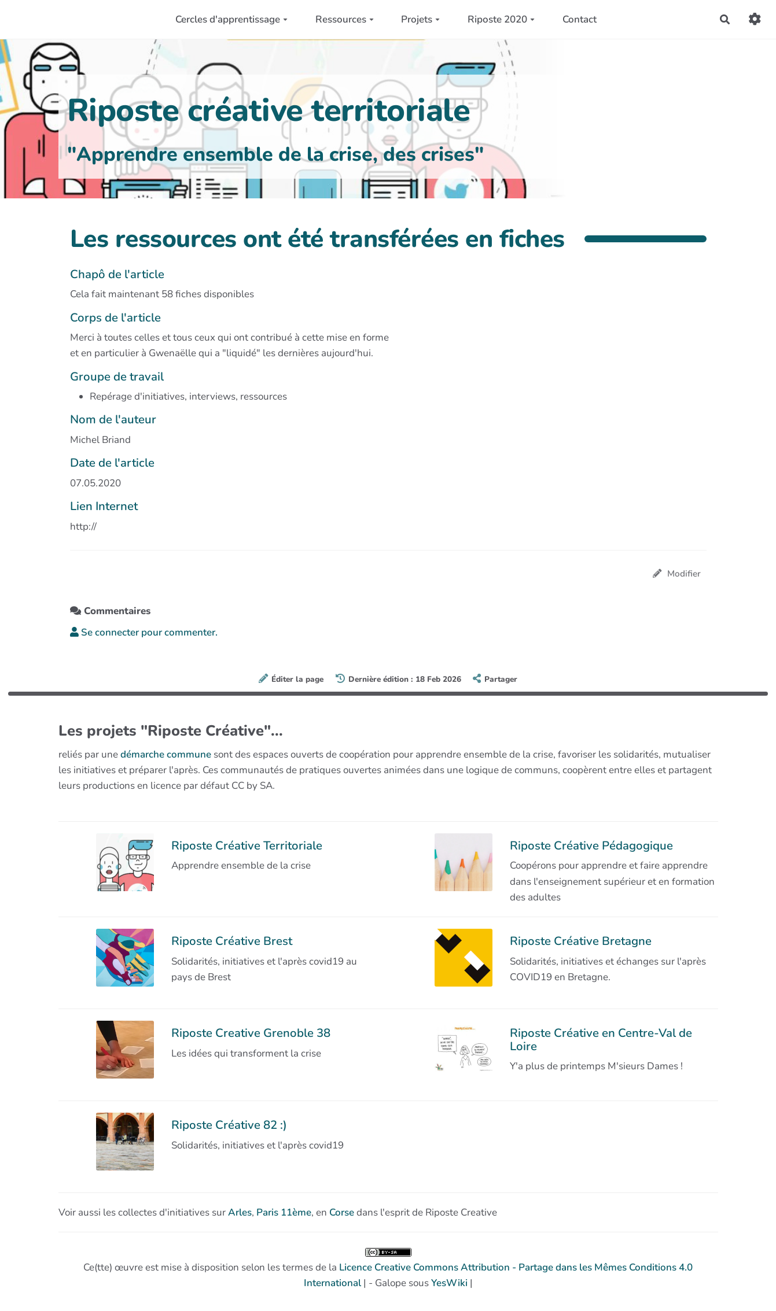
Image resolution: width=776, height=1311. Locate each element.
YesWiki (449, 1283)
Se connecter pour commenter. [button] (144, 632)
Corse (341, 1212)
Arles (240, 1212)
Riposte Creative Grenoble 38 (250, 1033)
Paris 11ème (283, 1212)
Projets (420, 19)
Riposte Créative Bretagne (581, 941)
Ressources (344, 19)
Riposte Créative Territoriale (246, 845)
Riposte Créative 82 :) (229, 1125)
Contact (579, 19)
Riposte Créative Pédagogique (591, 845)
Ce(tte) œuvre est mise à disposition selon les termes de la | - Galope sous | (388, 1269)
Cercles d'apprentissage (231, 19)
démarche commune (165, 754)
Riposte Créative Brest (231, 941)
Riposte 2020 (501, 19)
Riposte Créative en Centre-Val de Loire (601, 1039)
